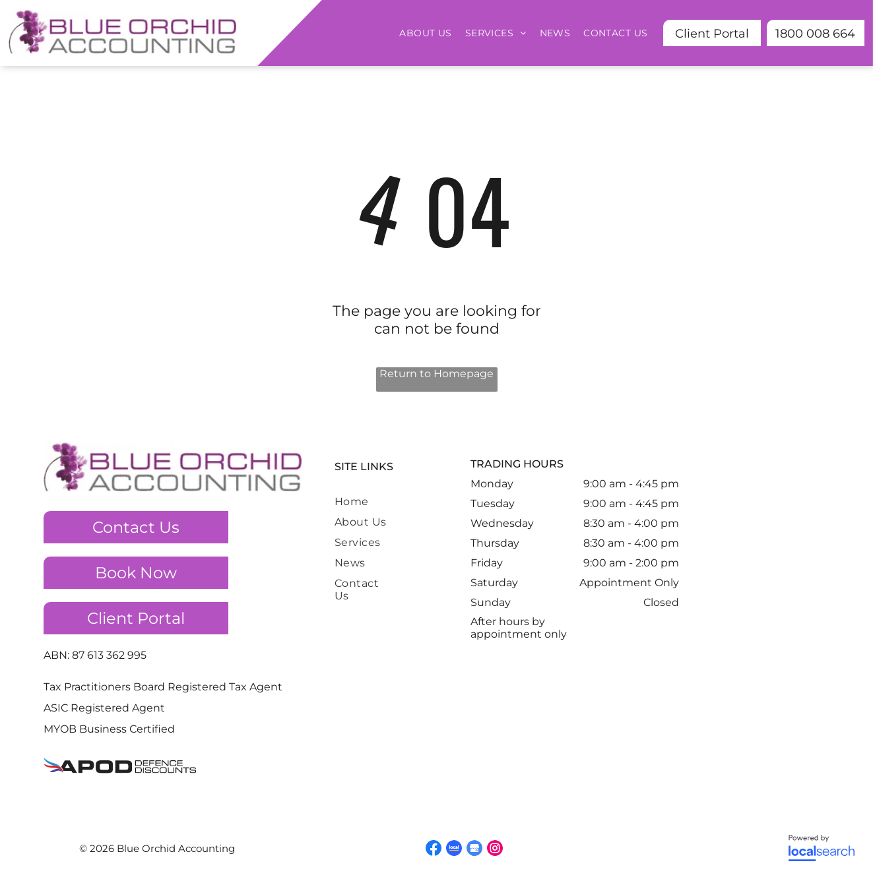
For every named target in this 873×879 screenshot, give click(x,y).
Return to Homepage (436, 373)
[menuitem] (425, 33)
